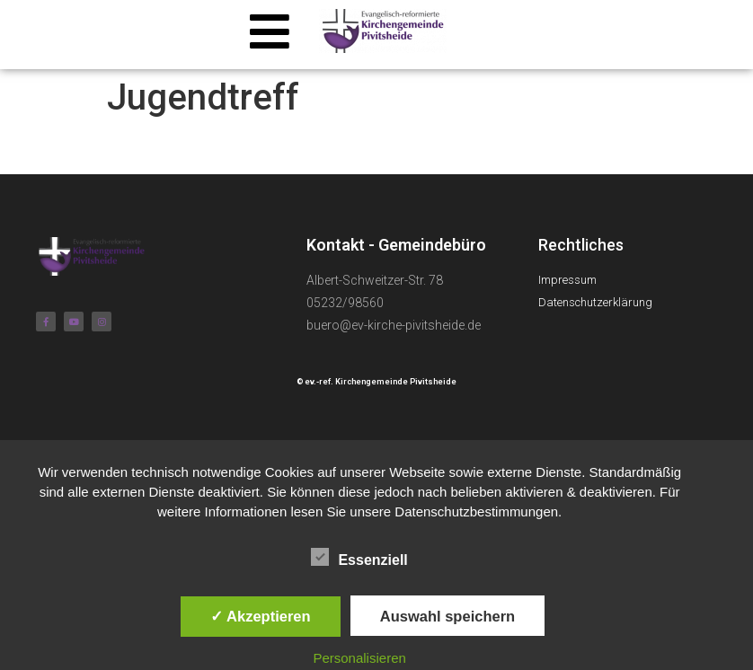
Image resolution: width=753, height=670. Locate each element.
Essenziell (359, 557)
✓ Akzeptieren (260, 616)
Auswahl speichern (447, 616)
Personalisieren (359, 658)
